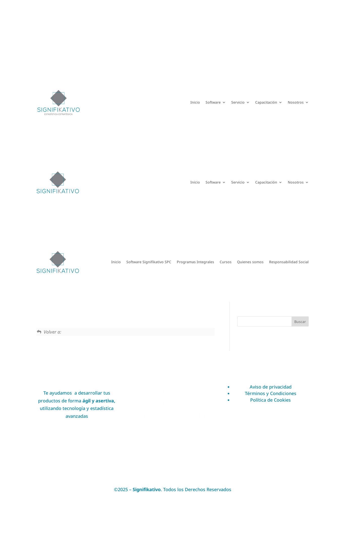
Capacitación (266, 102)
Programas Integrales (195, 261)
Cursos (226, 261)
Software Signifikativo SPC (148, 261)
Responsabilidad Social (289, 261)
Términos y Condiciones (270, 393)
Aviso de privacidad (271, 387)
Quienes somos (250, 261)
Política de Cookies (270, 400)
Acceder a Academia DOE (287, 31)
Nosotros (296, 102)
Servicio (238, 102)
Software (213, 102)
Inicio (195, 102)
